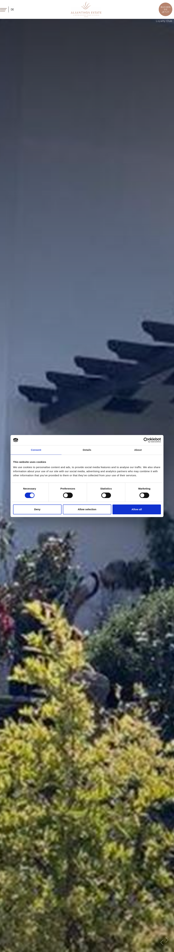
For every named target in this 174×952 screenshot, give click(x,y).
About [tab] (138, 449)
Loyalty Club (164, 21)
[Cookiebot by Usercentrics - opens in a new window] (146, 440)
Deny (37, 509)
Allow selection (87, 509)
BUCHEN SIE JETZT (166, 9)
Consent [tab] (36, 449)
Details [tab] (87, 449)
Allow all (137, 509)
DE (12, 9)
